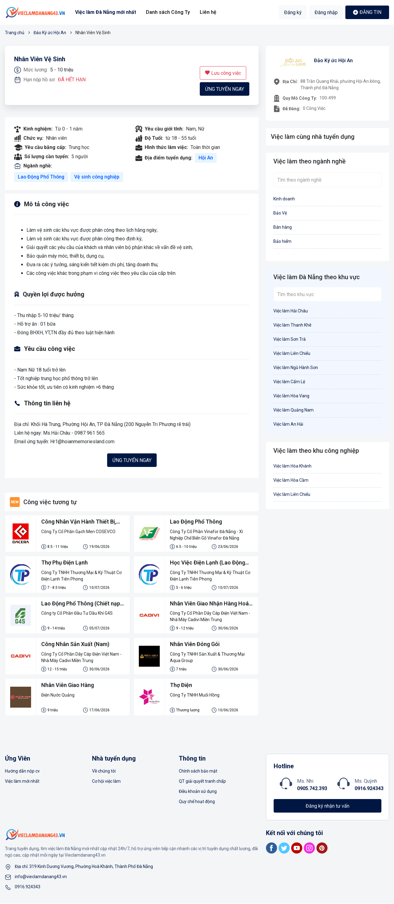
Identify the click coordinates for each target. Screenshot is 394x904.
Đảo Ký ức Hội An (50, 32)
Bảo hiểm (282, 241)
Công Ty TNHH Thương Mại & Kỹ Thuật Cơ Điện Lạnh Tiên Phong (81, 575)
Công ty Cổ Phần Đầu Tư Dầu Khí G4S (77, 613)
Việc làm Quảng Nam (293, 410)
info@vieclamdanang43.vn (41, 876)
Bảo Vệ (280, 213)
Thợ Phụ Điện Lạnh (64, 563)
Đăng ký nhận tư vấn (327, 806)
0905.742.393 (312, 789)
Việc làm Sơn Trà (289, 339)
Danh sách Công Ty (168, 12)
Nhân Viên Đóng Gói (195, 644)
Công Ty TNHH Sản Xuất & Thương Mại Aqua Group (207, 657)
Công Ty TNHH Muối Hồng (194, 695)
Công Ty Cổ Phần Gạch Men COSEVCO (78, 531)
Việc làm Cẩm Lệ (289, 381)
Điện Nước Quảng (57, 695)
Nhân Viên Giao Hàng (67, 685)
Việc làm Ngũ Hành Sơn (295, 367)
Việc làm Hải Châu (290, 310)
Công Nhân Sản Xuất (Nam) (75, 644)
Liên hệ (208, 12)
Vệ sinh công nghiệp (98, 177)
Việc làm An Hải (288, 424)
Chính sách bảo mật (198, 771)
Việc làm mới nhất (22, 781)
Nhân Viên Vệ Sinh (39, 59)
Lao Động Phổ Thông (42, 177)
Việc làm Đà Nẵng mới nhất (105, 12)
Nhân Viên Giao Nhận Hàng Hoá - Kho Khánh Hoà (211, 604)
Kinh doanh (284, 198)
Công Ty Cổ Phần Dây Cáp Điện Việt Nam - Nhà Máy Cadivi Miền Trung (210, 616)
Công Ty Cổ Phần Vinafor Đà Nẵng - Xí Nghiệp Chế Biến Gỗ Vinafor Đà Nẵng (206, 534)
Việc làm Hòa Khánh (292, 466)
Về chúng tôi (104, 771)
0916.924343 (369, 789)
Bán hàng (282, 227)
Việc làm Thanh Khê (292, 325)
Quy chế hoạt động (197, 801)
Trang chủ (14, 32)
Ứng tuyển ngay (224, 89)
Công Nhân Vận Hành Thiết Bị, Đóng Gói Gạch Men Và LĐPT (79, 522)
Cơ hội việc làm (106, 781)
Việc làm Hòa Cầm (290, 480)
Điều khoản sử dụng (198, 791)
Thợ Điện (181, 685)
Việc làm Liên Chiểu (291, 353)
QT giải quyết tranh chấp (202, 781)
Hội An (206, 158)
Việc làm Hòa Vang (291, 395)
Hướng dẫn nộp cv (22, 771)
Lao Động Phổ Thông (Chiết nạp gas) (80, 604)
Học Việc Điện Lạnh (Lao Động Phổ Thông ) (208, 563)
